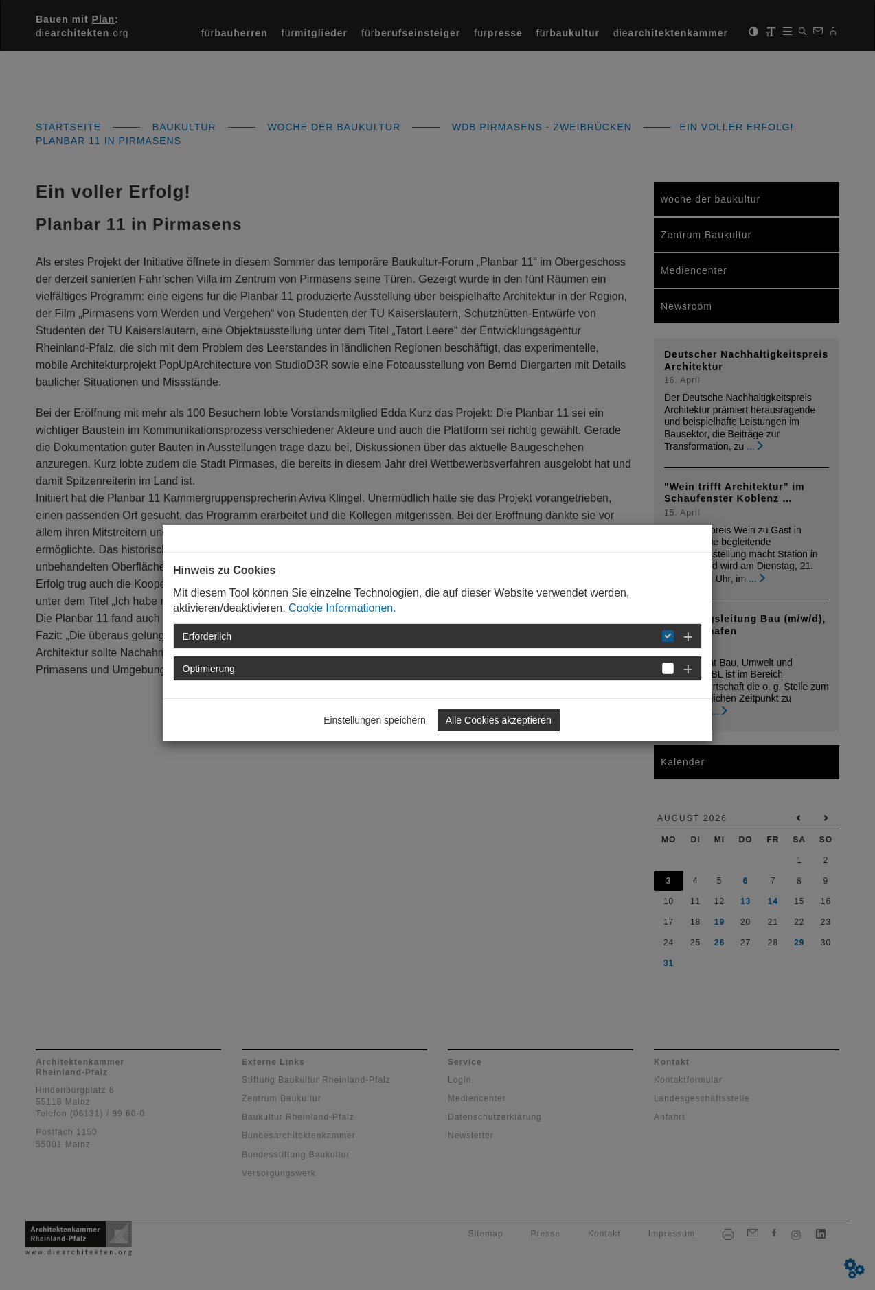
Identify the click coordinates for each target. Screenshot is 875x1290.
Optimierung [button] (209, 668)
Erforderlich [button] (207, 636)
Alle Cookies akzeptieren (499, 720)
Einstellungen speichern (374, 720)
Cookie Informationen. (342, 608)
